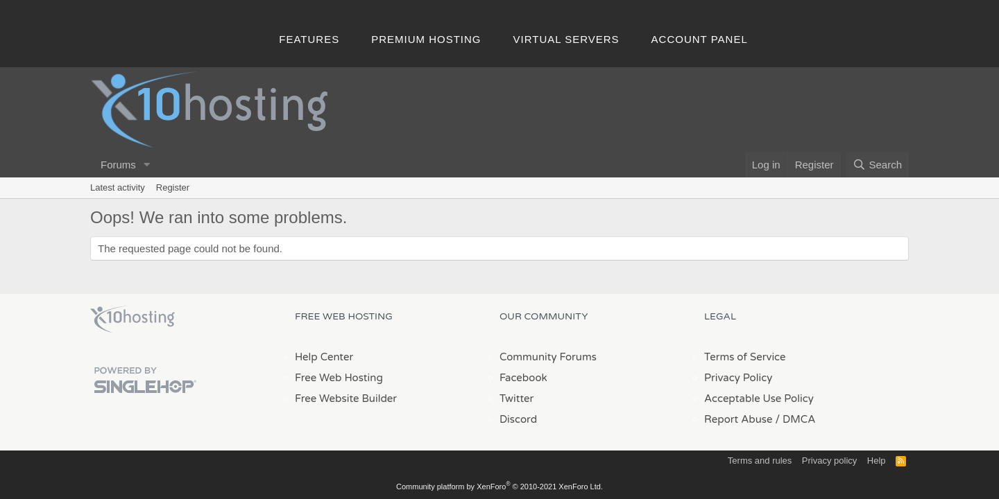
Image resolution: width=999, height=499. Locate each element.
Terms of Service (745, 357)
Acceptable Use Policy (759, 398)
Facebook (523, 377)
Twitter (516, 398)
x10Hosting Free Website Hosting (132, 319)
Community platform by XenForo (499, 486)
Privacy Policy (738, 377)
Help (876, 460)
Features (309, 39)
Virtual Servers (566, 39)
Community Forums (548, 357)
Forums (118, 164)
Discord (518, 419)
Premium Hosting (426, 39)
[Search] (877, 164)
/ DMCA (795, 419)
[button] (147, 164)
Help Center (324, 357)
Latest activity (117, 187)
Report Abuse (738, 419)
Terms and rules (760, 460)
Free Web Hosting (339, 377)
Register (172, 187)
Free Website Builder (346, 398)
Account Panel (699, 39)
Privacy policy (829, 460)
